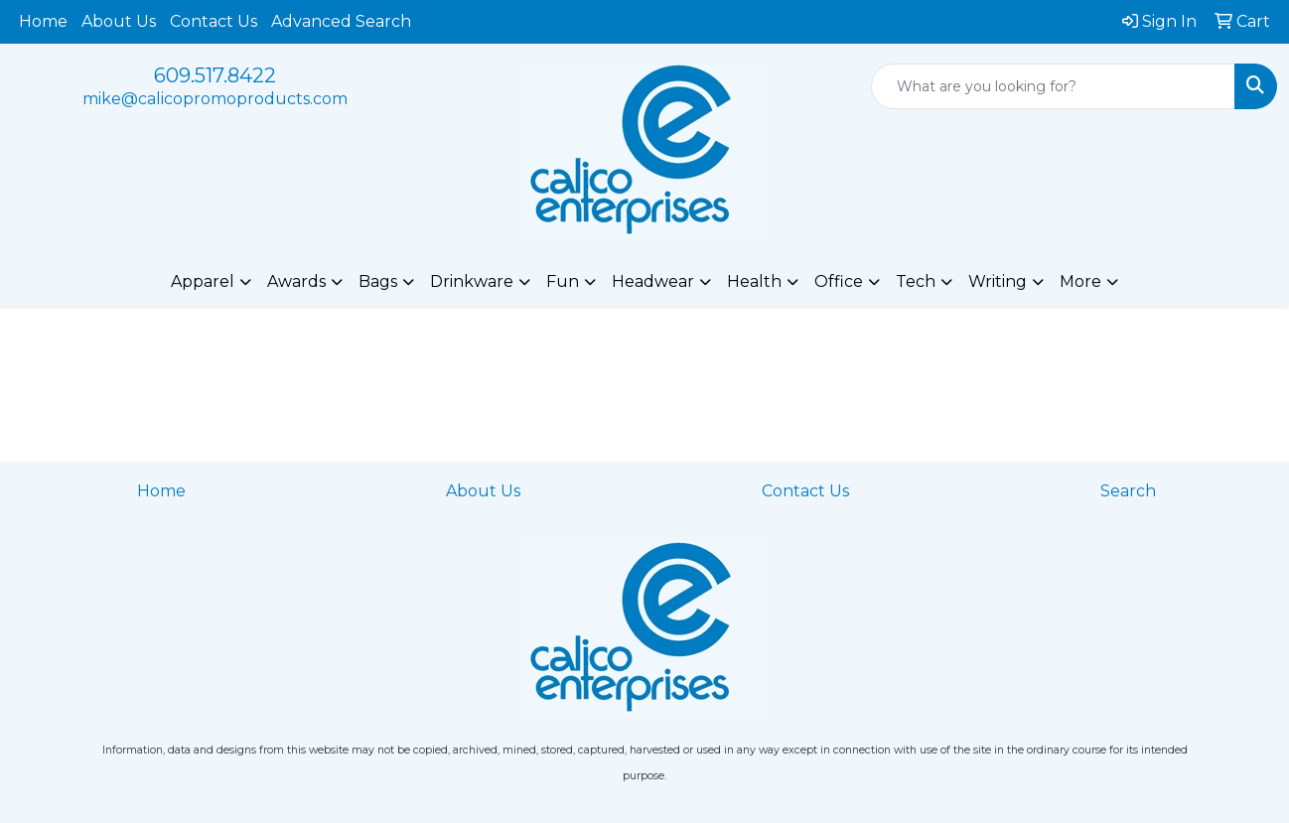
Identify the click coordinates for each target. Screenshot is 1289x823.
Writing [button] (997, 281)
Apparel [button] (202, 281)
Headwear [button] (653, 281)
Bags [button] (377, 281)
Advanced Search (341, 21)
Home (43, 21)
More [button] (1080, 281)
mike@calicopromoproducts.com (215, 98)
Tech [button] (915, 281)
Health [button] (754, 281)
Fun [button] (562, 281)
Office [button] (838, 281)
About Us (118, 21)
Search (1128, 490)
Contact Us (213, 21)
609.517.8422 (215, 75)
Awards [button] (296, 281)
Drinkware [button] (471, 281)
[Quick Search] (1053, 86)
